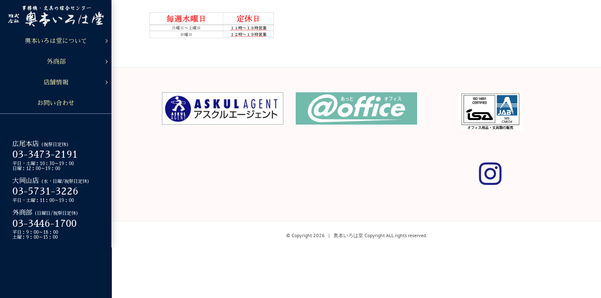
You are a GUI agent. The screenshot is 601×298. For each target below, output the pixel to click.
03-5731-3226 (45, 191)
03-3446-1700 (44, 223)
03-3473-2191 (45, 154)
